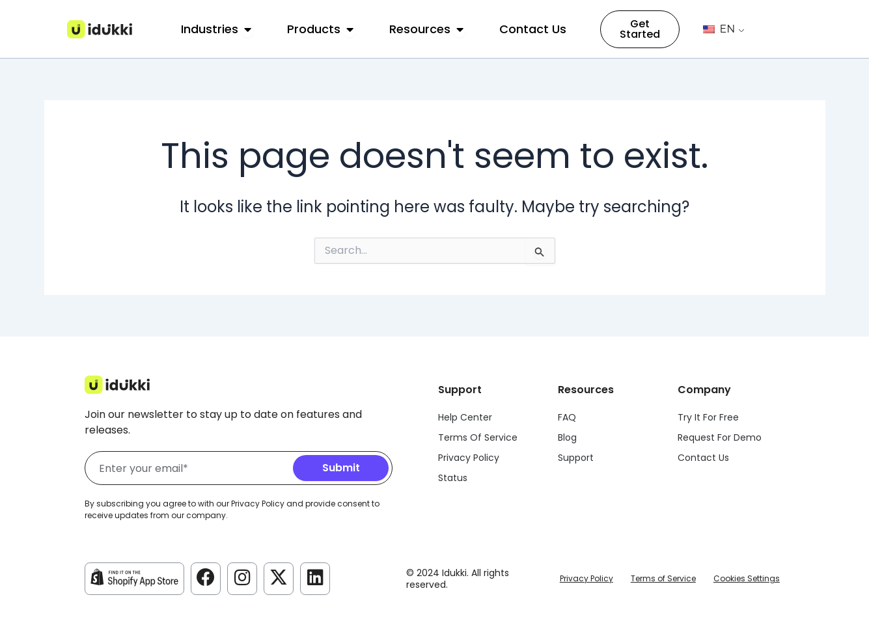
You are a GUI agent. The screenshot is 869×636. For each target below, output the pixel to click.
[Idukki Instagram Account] (242, 577)
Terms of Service (663, 578)
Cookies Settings (746, 578)
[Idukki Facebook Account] (206, 577)
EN (719, 29)
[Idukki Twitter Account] (278, 577)
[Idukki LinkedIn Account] (315, 577)
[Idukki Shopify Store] (134, 577)
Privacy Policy (586, 578)
